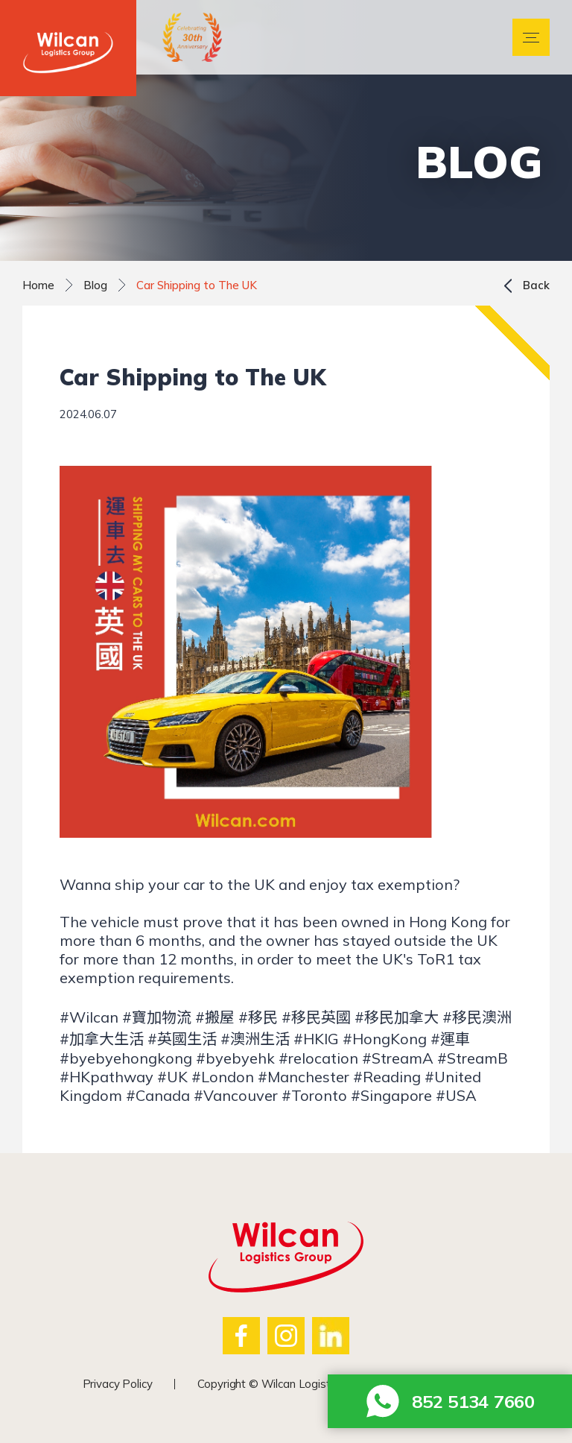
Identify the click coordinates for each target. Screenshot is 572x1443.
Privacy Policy (118, 1384)
